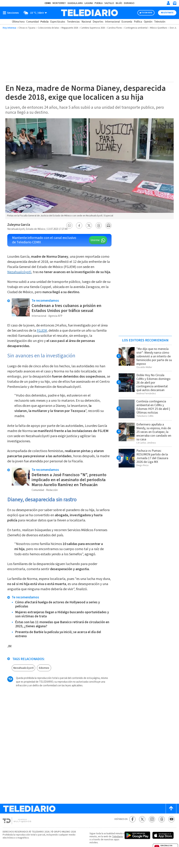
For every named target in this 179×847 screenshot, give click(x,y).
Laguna (89, 3)
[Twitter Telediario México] (142, 819)
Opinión (148, 22)
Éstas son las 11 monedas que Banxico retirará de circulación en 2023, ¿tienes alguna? (62, 624)
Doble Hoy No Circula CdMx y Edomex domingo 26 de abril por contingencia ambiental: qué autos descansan (153, 382)
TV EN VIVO (146, 12)
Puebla (99, 3)
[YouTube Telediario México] (171, 819)
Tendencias (73, 22)
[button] (69, 225)
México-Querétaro (158, 27)
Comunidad (32, 22)
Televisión (159, 22)
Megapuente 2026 (69, 27)
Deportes (98, 22)
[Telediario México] (89, 13)
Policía (44, 22)
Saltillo (109, 3)
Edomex (44, 668)
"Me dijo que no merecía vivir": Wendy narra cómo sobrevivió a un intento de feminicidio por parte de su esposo (154, 356)
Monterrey (59, 3)
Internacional (112, 22)
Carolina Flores (114, 27)
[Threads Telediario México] (162, 819)
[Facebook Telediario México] (132, 819)
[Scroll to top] (171, 808)
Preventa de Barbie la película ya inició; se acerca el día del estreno (58, 634)
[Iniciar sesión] (168, 3)
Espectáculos (57, 22)
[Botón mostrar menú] (11, 13)
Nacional (86, 22)
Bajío (119, 3)
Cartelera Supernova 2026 (92, 27)
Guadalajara (75, 3)
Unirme (95, 240)
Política (138, 22)
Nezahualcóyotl (19, 272)
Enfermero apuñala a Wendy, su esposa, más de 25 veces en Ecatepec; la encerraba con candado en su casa (153, 432)
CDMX (48, 3)
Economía (126, 22)
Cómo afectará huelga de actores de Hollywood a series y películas (57, 604)
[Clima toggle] (34, 12)
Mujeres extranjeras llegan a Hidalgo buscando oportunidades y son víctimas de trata (62, 614)
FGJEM (42, 330)
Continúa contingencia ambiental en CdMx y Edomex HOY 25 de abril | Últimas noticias (153, 407)
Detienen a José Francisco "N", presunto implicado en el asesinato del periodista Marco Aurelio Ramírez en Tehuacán (69, 480)
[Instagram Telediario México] (152, 819)
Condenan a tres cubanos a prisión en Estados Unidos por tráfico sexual (66, 308)
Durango (129, 3)
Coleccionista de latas (48, 27)
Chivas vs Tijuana (26, 27)
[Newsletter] (174, 3)
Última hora (18, 22)
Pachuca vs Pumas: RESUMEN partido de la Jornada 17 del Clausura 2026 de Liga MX (152, 456)
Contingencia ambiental (136, 27)
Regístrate (167, 12)
